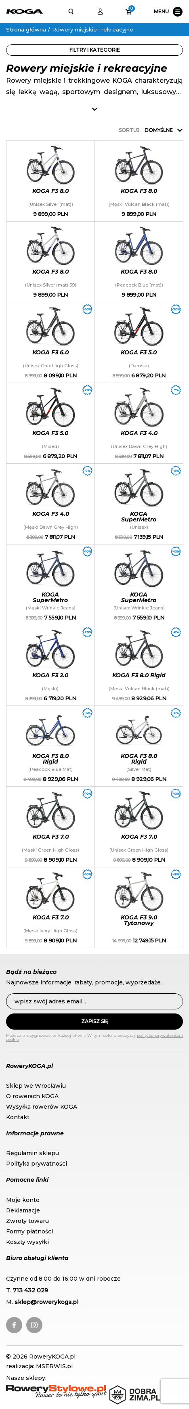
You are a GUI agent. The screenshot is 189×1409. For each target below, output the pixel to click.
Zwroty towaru (27, 1221)
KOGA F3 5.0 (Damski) (139, 342)
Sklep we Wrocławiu (36, 1085)
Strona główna (26, 29)
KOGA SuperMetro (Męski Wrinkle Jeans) (50, 584)
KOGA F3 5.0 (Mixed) (50, 423)
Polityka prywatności (36, 1163)
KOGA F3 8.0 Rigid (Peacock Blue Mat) (50, 746)
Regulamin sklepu (32, 1153)
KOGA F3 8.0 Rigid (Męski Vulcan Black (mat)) (139, 665)
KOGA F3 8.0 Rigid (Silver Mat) (139, 746)
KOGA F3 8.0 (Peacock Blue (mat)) (139, 262)
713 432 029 (30, 1290)
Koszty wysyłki (27, 1242)
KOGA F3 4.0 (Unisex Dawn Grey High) (139, 423)
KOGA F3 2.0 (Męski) (50, 665)
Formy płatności (29, 1231)
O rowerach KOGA (32, 1096)
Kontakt (17, 1117)
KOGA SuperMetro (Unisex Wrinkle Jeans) (139, 584)
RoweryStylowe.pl (32, 1388)
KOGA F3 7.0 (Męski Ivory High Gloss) (50, 907)
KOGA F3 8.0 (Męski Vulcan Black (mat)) (139, 181)
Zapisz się (94, 1021)
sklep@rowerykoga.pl (46, 1302)
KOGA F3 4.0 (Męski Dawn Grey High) (50, 504)
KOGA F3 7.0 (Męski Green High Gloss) (50, 827)
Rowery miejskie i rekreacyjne (92, 29)
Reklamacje (23, 1210)
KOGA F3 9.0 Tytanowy (139, 907)
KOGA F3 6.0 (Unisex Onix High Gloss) (50, 342)
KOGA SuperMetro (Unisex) (139, 504)
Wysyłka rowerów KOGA (41, 1106)
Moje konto (23, 1200)
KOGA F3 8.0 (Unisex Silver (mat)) (50, 181)
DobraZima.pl (128, 1388)
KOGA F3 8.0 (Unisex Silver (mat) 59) (50, 262)
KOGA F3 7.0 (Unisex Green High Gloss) (139, 827)
